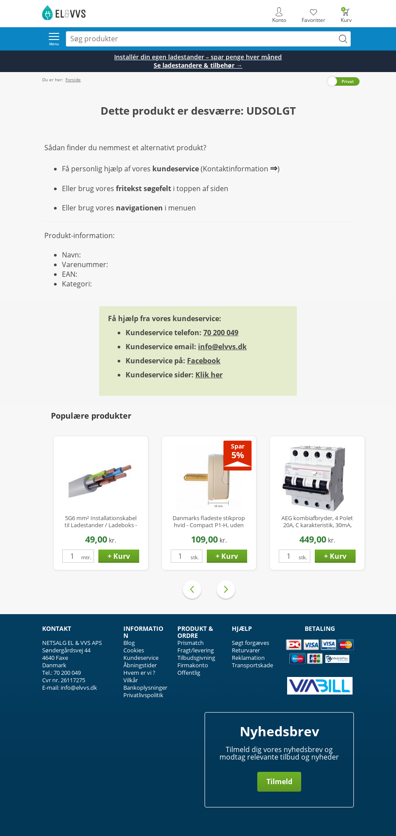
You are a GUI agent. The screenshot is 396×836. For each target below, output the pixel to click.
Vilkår (130, 680)
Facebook (203, 361)
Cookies (133, 650)
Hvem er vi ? (139, 673)
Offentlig (188, 673)
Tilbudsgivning (196, 658)
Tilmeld (279, 781)
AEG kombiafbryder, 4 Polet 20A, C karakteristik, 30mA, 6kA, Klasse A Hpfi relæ (317, 521)
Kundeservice (140, 658)
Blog (129, 643)
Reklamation (248, 658)
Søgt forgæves (250, 643)
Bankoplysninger (145, 687)
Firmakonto (192, 665)
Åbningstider (140, 665)
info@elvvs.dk (222, 346)
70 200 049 (220, 332)
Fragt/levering (195, 650)
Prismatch (190, 643)
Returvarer (246, 650)
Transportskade (252, 665)
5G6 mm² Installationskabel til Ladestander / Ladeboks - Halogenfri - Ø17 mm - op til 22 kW (101, 521)
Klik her (209, 375)
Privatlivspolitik (143, 695)
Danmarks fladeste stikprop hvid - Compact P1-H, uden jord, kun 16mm (209, 521)
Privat (348, 81)
